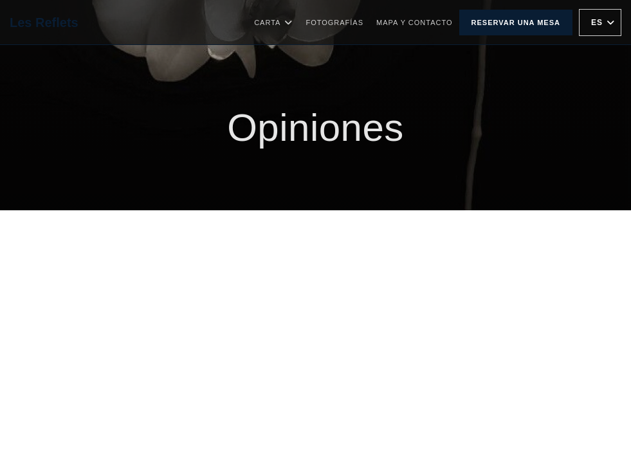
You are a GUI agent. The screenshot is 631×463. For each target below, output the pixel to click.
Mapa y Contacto (414, 22)
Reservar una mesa (515, 22)
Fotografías (334, 22)
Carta (273, 22)
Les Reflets (44, 22)
